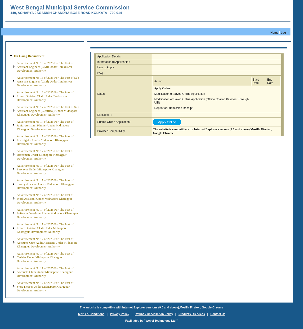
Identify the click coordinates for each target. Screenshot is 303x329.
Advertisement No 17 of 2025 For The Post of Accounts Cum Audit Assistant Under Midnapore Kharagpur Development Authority (47, 242)
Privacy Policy (119, 314)
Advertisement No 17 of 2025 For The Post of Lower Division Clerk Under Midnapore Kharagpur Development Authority (45, 228)
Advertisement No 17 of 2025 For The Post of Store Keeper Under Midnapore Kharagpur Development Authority (45, 286)
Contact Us (217, 314)
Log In (285, 32)
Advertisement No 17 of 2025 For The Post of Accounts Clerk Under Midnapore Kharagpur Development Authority (45, 271)
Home (274, 32)
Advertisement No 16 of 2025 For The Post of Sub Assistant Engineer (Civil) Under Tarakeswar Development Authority (48, 81)
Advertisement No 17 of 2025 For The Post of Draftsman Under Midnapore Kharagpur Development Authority (45, 154)
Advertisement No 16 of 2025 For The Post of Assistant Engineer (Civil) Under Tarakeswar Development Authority (45, 66)
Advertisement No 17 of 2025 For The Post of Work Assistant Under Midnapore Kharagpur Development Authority (45, 198)
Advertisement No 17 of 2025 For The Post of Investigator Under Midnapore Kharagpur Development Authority (45, 140)
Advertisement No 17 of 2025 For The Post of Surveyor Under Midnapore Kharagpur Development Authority (45, 169)
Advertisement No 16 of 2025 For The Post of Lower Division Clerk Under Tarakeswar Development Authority (45, 96)
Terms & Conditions (91, 314)
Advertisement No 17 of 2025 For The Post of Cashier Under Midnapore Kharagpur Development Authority (45, 257)
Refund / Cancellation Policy (154, 314)
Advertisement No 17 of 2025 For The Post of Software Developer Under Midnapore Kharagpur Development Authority (47, 213)
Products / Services (191, 314)
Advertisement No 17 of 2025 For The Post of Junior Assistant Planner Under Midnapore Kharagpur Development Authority (45, 125)
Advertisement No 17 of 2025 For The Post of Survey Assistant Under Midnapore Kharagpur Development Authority (45, 184)
